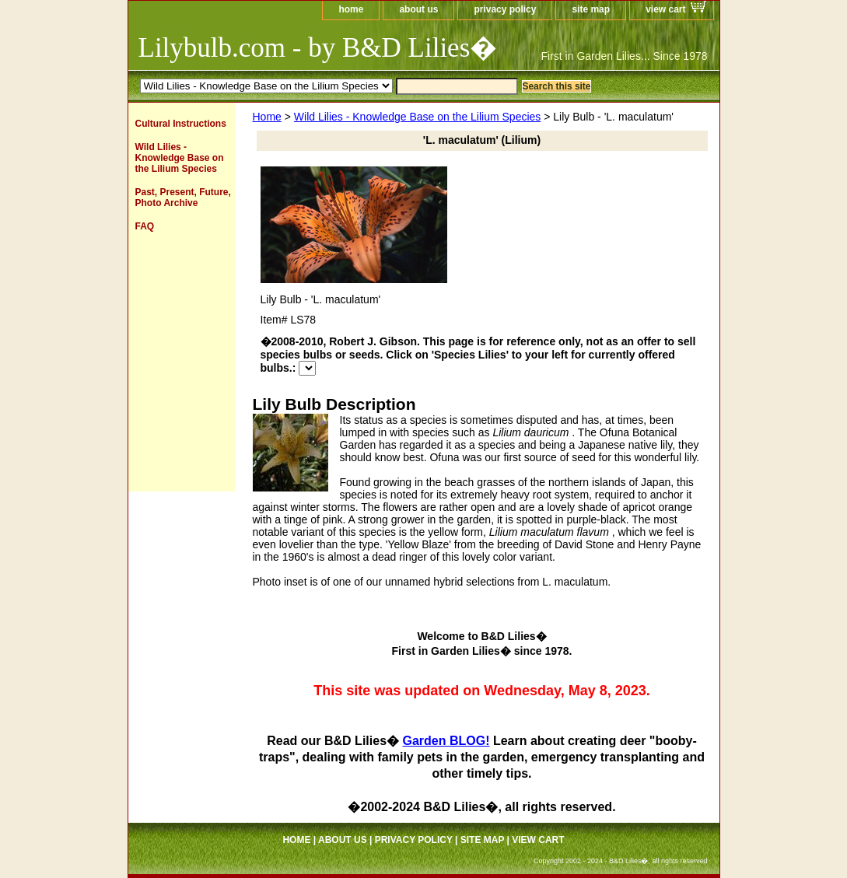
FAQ (145, 226)
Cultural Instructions (180, 123)
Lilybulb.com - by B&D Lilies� (318, 48)
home (350, 9)
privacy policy (505, 9)
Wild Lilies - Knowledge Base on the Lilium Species (417, 116)
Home (267, 116)
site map (591, 9)
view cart (665, 9)
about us (418, 9)
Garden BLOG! (445, 740)
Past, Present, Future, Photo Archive (183, 197)
